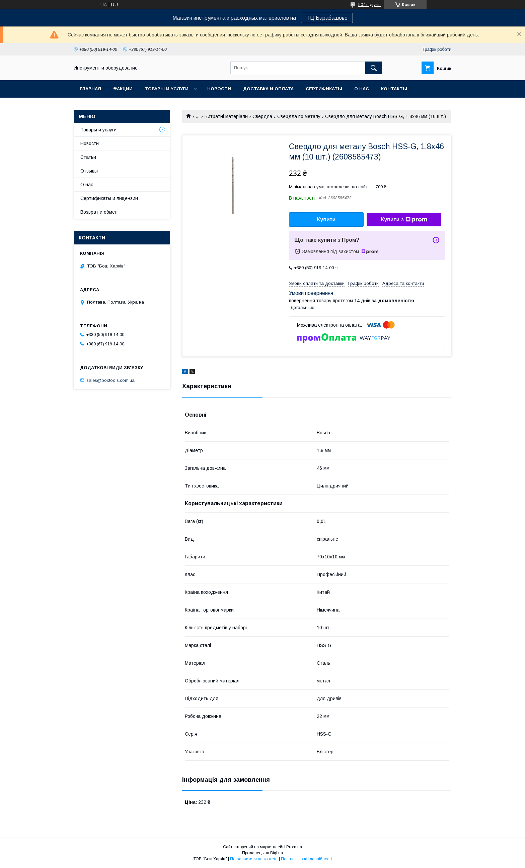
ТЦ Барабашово (327, 18)
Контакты (394, 88)
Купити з (404, 220)
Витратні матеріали (226, 116)
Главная (90, 88)
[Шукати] (373, 68)
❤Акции (123, 88)
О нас (361, 88)
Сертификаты (324, 88)
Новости (219, 88)
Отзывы (89, 171)
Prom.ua (294, 847)
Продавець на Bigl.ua (262, 853)
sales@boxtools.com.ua (110, 380)
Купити (326, 219)
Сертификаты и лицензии (109, 198)
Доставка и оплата (268, 88)
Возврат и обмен (99, 212)
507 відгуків (369, 4)
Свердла (262, 116)
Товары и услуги (167, 88)
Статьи (88, 157)
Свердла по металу (298, 116)
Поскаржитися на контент (254, 859)
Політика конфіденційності (306, 859)
